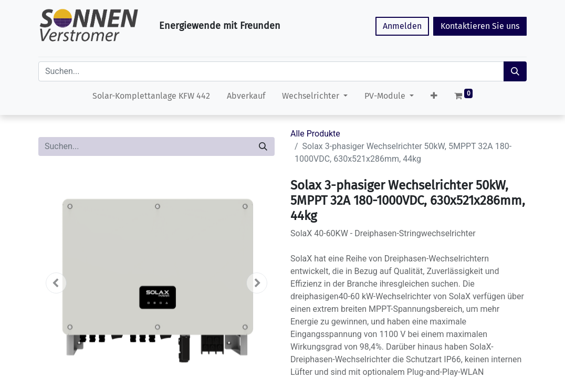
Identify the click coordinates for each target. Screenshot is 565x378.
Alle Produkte (315, 134)
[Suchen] (515, 71)
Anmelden (402, 26)
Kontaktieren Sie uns (480, 26)
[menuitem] (151, 98)
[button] (434, 98)
